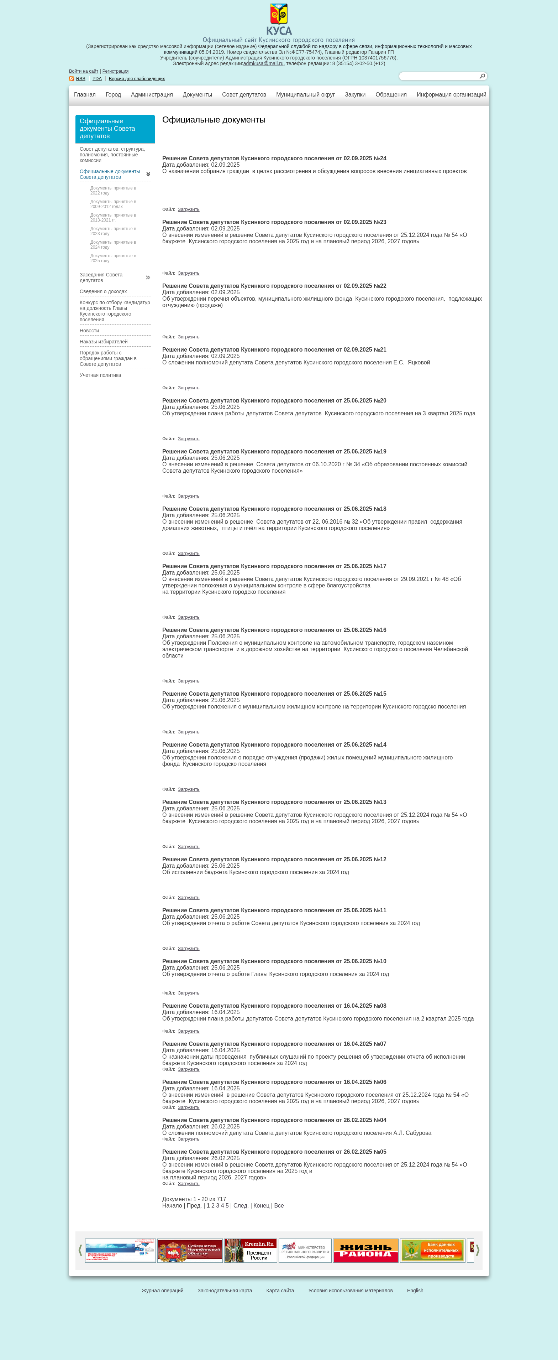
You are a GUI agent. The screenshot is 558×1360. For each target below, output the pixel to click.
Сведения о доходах (103, 291)
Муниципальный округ (305, 95)
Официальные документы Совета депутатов (110, 174)
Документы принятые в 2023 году (113, 231)
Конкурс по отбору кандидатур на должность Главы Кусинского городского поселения (115, 311)
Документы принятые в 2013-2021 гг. (113, 218)
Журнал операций (162, 1290)
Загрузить (189, 209)
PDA (97, 78)
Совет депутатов (244, 95)
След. (241, 1206)
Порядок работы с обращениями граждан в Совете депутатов (108, 358)
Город (113, 95)
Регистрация (115, 71)
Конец (261, 1206)
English (415, 1290)
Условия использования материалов (351, 1290)
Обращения (391, 95)
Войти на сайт (83, 71)
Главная (85, 95)
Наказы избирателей (104, 341)
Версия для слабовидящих (137, 78)
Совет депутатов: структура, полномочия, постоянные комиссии (112, 154)
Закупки (355, 95)
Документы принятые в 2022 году (113, 191)
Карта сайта (280, 1290)
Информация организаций (451, 95)
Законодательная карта (225, 1290)
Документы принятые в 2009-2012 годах (113, 204)
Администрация (152, 95)
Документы (197, 95)
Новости (89, 330)
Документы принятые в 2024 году (113, 245)
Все (279, 1206)
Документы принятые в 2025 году (113, 258)
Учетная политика (100, 375)
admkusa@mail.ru (263, 63)
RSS (80, 78)
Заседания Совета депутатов (101, 277)
